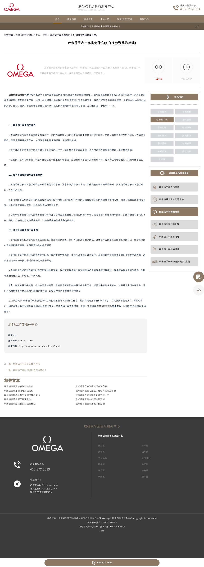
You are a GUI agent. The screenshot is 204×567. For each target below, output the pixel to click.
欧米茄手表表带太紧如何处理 (90, 403)
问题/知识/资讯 (124, 19)
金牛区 (145, 476)
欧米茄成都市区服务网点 (110, 436)
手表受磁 (162, 143)
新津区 (101, 476)
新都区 (101, 464)
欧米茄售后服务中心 (122, 518)
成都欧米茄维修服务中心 (27, 35)
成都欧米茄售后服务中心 (96, 6)
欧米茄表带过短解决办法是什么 (20, 403)
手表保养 (162, 111)
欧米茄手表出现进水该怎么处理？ (30, 370)
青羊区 (145, 445)
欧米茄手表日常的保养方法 (26, 364)
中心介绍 (105, 19)
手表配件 (186, 111)
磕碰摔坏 (186, 127)
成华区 (145, 452)
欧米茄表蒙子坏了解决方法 (17, 399)
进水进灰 (162, 135)
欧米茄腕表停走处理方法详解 (90, 399)
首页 (57, 19)
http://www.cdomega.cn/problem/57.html (40, 346)
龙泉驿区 (102, 458)
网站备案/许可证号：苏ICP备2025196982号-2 (102, 526)
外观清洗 (162, 151)
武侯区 (101, 452)
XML (102, 531)
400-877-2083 (104, 563)
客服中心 (144, 19)
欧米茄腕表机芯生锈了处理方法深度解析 (96, 391)
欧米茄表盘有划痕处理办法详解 (91, 386)
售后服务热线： (102, 522)
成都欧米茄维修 (16, 95)
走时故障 (186, 119)
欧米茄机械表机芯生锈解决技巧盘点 (22, 395)
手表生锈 (162, 127)
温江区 (145, 464)
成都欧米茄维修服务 (179, 173)
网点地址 (186, 151)
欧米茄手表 (162, 119)
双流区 (101, 470)
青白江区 (146, 458)
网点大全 (88, 19)
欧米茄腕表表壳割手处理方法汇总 (92, 395)
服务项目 (71, 19)
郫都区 (145, 470)
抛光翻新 (186, 135)
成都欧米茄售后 (104, 306)
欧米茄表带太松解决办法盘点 (18, 386)
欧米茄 (162, 159)
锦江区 (101, 445)
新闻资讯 (186, 143)
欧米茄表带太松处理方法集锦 (18, 391)
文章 (45, 35)
